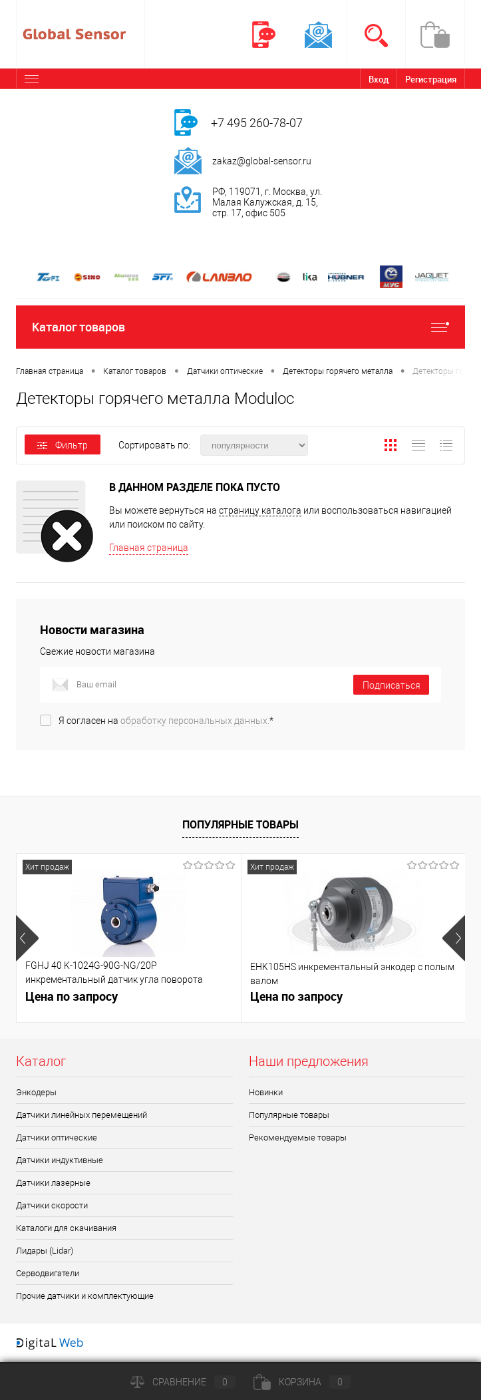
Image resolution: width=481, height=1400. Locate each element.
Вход (379, 79)
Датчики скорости (52, 1205)
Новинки (266, 1092)
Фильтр (62, 445)
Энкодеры (36, 1092)
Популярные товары (240, 824)
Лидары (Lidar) (44, 1251)
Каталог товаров (240, 327)
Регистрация (430, 79)
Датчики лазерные (53, 1183)
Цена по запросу (71, 996)
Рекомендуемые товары (298, 1137)
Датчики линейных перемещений (81, 1115)
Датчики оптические (56, 1137)
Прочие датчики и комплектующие (85, 1296)
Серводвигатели (47, 1273)
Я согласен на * (166, 720)
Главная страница (148, 547)
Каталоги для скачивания (66, 1228)
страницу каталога (260, 510)
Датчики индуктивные (59, 1160)
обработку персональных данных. (194, 720)
